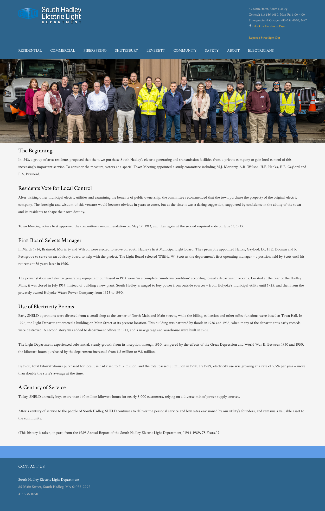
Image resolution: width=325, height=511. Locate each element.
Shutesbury (126, 50)
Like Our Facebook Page (267, 26)
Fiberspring (95, 50)
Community (185, 50)
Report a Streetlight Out (264, 38)
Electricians (261, 50)
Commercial (62, 50)
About (233, 50)
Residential (30, 50)
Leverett (156, 50)
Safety (212, 50)
